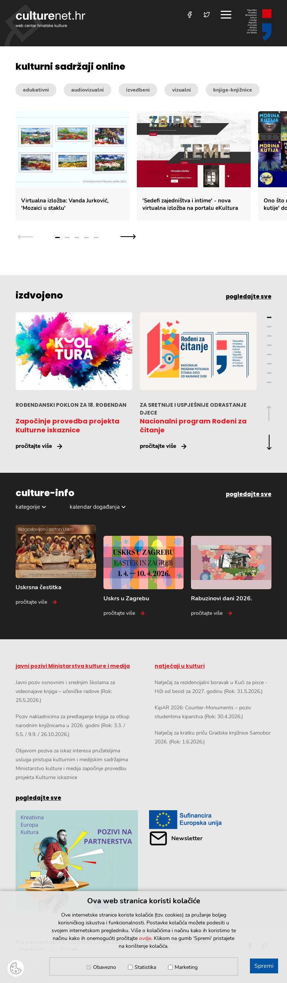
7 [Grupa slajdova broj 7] (269, 373)
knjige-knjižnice (232, 89)
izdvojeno (39, 295)
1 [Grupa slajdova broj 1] (57, 237)
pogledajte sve (248, 296)
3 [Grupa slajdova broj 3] (77, 237)
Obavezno (104, 967)
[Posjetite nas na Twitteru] (207, 14)
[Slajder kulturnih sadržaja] (151, 166)
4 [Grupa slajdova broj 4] (86, 237)
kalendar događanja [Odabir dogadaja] (95, 507)
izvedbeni (138, 89)
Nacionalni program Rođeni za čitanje (193, 425)
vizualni (181, 89)
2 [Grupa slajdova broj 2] (67, 237)
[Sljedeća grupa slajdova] (128, 237)
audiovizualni (87, 89)
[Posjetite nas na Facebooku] (190, 14)
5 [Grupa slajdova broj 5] (96, 237)
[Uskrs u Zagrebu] (143, 576)
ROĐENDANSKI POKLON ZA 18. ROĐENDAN (71, 405)
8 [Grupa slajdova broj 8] (269, 382)
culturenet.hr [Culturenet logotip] (50, 19)
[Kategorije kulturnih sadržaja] (143, 89)
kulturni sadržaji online (70, 66)
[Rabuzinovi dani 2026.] (231, 576)
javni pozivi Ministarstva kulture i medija (73, 666)
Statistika (145, 967)
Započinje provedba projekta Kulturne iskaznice (67, 425)
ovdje (145, 938)
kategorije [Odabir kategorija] (28, 507)
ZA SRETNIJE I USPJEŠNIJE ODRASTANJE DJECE (193, 408)
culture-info (45, 493)
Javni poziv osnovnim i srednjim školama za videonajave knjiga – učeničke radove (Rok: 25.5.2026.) (65, 691)
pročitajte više (34, 446)
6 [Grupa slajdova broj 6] (269, 363)
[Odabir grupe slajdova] (77, 237)
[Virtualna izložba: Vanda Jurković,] (72, 166)
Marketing (186, 967)
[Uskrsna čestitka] (56, 565)
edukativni (36, 89)
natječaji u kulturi (180, 666)
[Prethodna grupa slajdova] (25, 237)
